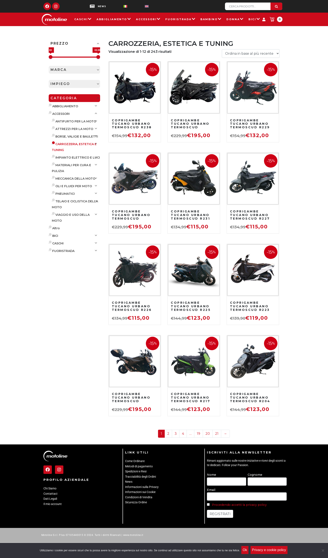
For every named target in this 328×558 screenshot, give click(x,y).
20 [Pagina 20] (207, 434)
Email (211, 490)
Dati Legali (50, 498)
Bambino (210, 19)
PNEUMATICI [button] (65, 194)
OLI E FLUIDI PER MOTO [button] (73, 186)
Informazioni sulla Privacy (142, 487)
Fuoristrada (180, 19)
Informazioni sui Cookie (140, 492)
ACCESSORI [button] (60, 114)
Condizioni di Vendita (138, 497)
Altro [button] (55, 228)
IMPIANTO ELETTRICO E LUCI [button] (77, 157)
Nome (211, 475)
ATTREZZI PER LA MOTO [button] (74, 129)
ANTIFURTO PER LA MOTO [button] (75, 121)
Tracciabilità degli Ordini (140, 476)
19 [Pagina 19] (198, 434)
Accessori (148, 19)
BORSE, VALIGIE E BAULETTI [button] (76, 136)
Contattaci (50, 493)
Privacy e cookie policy (270, 551)
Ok (245, 551)
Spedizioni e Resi (135, 471)
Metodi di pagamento (139, 466)
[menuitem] (118, 6)
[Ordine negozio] (250, 53)
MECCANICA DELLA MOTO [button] (75, 178)
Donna (234, 19)
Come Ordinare (135, 461)
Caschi (83, 19)
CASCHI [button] (57, 243)
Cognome (255, 475)
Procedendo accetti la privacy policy (239, 505)
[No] (323, 551)
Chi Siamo (49, 488)
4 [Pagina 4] (183, 434)
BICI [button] (54, 236)
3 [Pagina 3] (176, 434)
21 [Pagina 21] (216, 434)
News (128, 481)
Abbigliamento (114, 19)
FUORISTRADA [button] (62, 251)
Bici (254, 19)
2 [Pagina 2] (168, 434)
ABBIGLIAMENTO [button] (64, 106)
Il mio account (52, 504)
